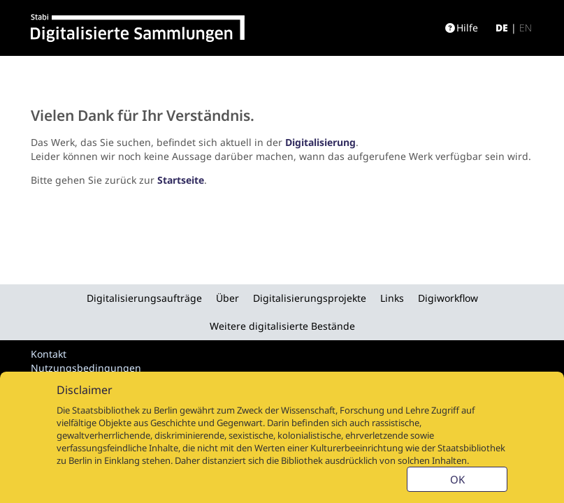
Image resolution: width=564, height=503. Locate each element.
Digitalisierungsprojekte (309, 298)
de (502, 27)
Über (227, 298)
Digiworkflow (448, 298)
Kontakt (48, 353)
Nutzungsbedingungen (86, 367)
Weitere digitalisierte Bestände (282, 326)
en (525, 27)
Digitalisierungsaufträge (144, 298)
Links (392, 298)
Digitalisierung (320, 142)
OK (457, 479)
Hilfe (461, 27)
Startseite (180, 180)
